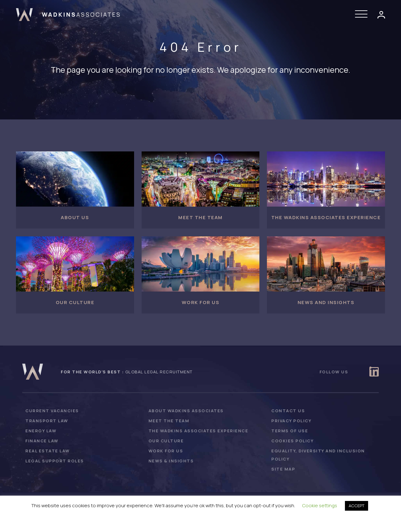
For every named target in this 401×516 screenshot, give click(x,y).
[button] (363, 14)
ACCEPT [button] (356, 505)
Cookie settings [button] (319, 505)
